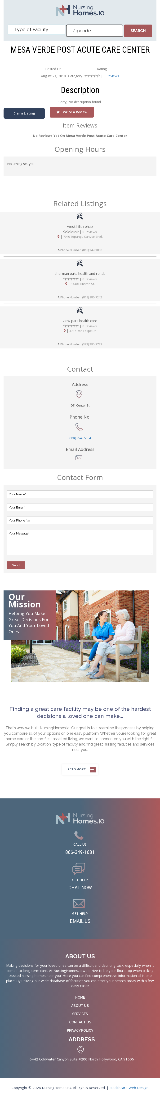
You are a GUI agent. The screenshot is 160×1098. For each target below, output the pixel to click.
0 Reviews (111, 76)
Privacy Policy (80, 1031)
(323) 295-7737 (92, 344)
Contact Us (80, 1023)
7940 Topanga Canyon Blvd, (83, 236)
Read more (76, 769)
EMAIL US (80, 922)
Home (80, 998)
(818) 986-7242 (92, 297)
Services (80, 1014)
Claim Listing (24, 113)
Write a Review (72, 112)
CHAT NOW (80, 888)
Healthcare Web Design (129, 1088)
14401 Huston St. (83, 284)
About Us (80, 1006)
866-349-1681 (80, 852)
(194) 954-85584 (80, 438)
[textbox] (37, 29)
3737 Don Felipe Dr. (83, 331)
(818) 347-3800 (92, 250)
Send (16, 565)
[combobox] (36, 30)
